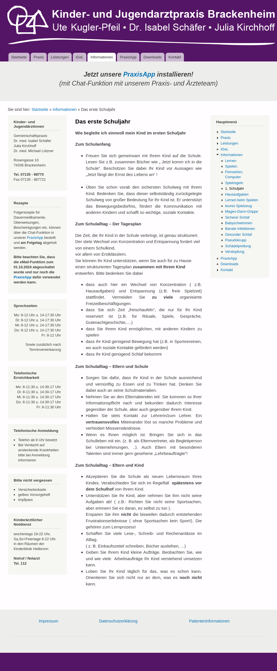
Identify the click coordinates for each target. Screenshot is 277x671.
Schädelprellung (238, 246)
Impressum (48, 621)
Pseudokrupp (235, 240)
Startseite (19, 57)
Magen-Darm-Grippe (241, 211)
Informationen (102, 57)
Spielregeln (234, 183)
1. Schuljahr (234, 188)
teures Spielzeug (238, 206)
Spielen (231, 166)
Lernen (230, 161)
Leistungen (60, 57)
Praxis (39, 57)
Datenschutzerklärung (118, 621)
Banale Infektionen (240, 228)
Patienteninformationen (209, 621)
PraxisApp (128, 57)
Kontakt (174, 57)
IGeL (80, 57)
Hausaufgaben (236, 194)
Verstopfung (234, 251)
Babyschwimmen (238, 223)
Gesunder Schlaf (238, 234)
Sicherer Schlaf (237, 217)
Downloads (152, 57)
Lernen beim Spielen (241, 200)
